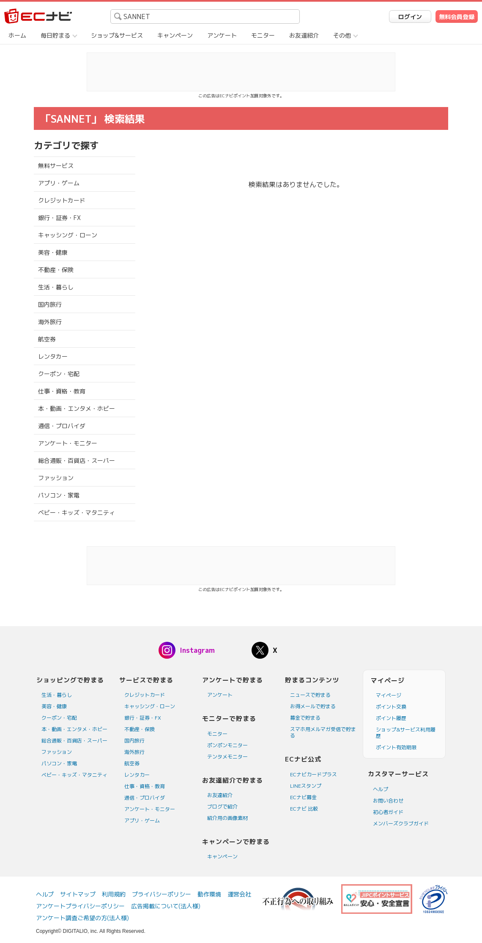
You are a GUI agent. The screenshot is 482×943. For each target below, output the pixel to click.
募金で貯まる (305, 717)
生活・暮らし (56, 287)
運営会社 (239, 894)
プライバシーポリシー (161, 894)
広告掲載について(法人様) (165, 906)
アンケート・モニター (67, 443)
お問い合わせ (388, 800)
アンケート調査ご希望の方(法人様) (82, 918)
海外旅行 (50, 322)
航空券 (47, 339)
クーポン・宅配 (58, 374)
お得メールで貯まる (313, 706)
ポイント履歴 (391, 718)
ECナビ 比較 (304, 808)
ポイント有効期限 (396, 747)
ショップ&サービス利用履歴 (405, 733)
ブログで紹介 (222, 806)
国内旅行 (50, 304)
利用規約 (114, 894)
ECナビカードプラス (313, 774)
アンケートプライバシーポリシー (80, 906)
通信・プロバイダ (61, 426)
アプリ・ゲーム (58, 183)
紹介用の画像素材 (227, 818)
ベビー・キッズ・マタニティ (76, 513)
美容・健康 (53, 252)
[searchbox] (205, 16)
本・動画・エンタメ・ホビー (76, 408)
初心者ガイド (388, 812)
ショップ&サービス (117, 35)
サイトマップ (78, 894)
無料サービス (56, 166)
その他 (342, 35)
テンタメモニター (227, 756)
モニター (263, 35)
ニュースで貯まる (310, 694)
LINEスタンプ (305, 785)
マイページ (388, 695)
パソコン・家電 (58, 495)
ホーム (17, 35)
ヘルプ (380, 789)
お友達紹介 (304, 35)
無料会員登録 (456, 17)
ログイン (410, 17)
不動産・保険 (56, 270)
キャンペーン (175, 35)
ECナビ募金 (303, 797)
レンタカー (53, 356)
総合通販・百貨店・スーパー (76, 460)
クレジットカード (61, 200)
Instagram (197, 650)
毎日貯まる (55, 35)
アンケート (222, 35)
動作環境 (209, 894)
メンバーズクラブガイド (401, 823)
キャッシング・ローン (67, 235)
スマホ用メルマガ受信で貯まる (323, 732)
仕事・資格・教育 (61, 391)
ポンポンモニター (227, 745)
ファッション (56, 478)
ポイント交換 (391, 706)
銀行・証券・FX (59, 218)
